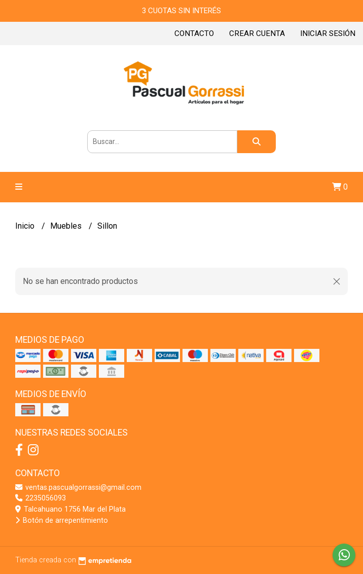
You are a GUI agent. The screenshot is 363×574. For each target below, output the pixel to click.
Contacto (194, 33)
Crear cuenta (257, 33)
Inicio (26, 226)
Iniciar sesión (327, 33)
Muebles (67, 226)
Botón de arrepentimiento (61, 520)
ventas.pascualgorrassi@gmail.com (78, 487)
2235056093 (40, 498)
